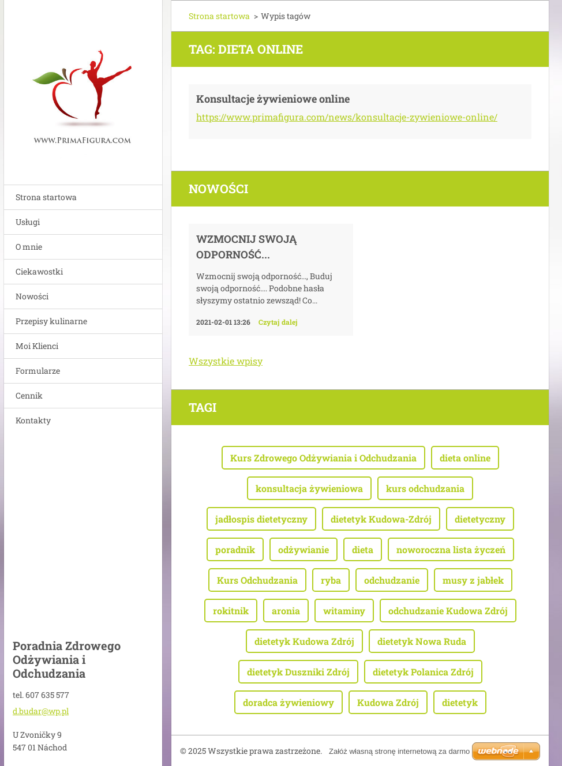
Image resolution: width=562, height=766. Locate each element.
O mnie (29, 246)
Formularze (38, 370)
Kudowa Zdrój (388, 702)
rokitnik (231, 610)
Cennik (29, 395)
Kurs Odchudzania (257, 580)
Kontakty (33, 420)
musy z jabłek (473, 580)
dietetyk (460, 702)
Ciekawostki (39, 271)
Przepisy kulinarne (51, 321)
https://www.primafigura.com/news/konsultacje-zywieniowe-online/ (346, 117)
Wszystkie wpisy (226, 361)
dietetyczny (480, 519)
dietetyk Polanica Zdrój (423, 672)
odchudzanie (391, 580)
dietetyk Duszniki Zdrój (298, 672)
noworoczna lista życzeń (450, 549)
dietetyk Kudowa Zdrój (304, 641)
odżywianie (303, 549)
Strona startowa (46, 196)
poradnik (235, 549)
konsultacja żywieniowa (309, 488)
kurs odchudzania (425, 488)
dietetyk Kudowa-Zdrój (381, 519)
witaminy (344, 610)
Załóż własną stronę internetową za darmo (399, 751)
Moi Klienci (37, 345)
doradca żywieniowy (288, 702)
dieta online (465, 458)
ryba (331, 580)
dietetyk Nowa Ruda (421, 641)
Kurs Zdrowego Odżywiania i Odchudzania (323, 458)
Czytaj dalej (278, 321)
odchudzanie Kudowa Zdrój (448, 610)
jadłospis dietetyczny (261, 519)
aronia (286, 610)
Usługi (28, 221)
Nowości (32, 296)
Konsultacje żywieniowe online (273, 99)
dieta (362, 549)
